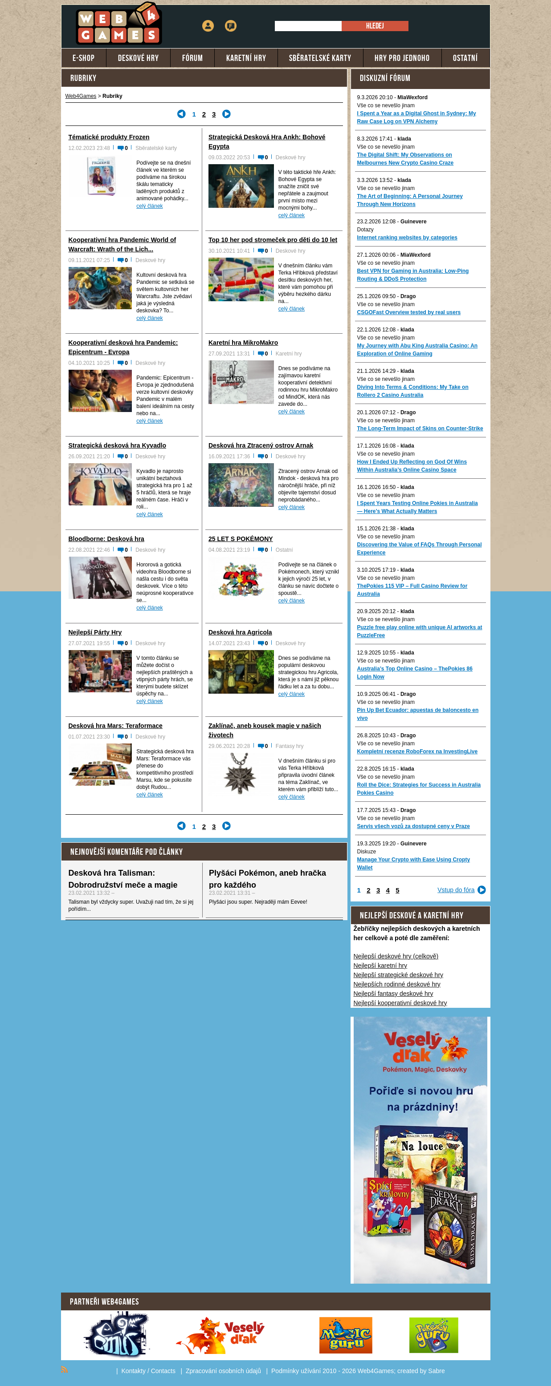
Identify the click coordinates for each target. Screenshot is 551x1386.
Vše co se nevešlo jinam (386, 105)
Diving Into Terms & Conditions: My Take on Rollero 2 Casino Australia (413, 391)
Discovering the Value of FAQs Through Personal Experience (419, 548)
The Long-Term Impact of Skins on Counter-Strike (420, 428)
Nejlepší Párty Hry (95, 632)
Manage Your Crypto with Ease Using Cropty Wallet (413, 864)
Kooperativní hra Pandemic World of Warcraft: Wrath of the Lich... (122, 244)
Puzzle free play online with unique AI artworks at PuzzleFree (419, 631)
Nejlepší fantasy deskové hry (393, 993)
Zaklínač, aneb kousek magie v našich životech (264, 730)
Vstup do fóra (455, 889)
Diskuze (366, 852)
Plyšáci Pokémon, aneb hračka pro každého (267, 879)
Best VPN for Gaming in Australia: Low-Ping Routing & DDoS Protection (413, 275)
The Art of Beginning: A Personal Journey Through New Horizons (410, 200)
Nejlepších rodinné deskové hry (397, 984)
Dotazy (365, 229)
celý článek (149, 206)
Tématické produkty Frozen (109, 137)
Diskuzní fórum (385, 78)
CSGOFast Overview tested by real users (409, 312)
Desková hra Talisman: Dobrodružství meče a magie (123, 879)
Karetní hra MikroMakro (243, 342)
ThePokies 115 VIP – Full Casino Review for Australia (412, 590)
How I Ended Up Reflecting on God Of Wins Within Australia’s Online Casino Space (412, 466)
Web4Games (81, 96)
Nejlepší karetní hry (381, 965)
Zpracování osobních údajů (223, 1370)
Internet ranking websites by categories (407, 237)
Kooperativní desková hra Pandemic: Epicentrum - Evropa (123, 347)
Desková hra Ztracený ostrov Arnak (260, 445)
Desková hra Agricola (240, 632)
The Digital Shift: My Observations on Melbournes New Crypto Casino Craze (405, 159)
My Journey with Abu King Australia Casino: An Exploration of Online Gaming (417, 350)
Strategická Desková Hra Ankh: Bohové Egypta (266, 141)
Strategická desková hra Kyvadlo (117, 445)
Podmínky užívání (296, 1370)
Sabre (436, 1370)
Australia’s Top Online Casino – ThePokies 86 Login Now (415, 673)
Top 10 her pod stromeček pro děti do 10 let (272, 239)
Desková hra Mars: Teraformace (116, 725)
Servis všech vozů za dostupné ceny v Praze (413, 826)
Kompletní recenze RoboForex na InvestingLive (417, 751)
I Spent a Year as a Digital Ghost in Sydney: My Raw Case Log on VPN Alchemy (416, 117)
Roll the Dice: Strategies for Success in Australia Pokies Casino (419, 789)
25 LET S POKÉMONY (240, 538)
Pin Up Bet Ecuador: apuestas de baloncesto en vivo (418, 714)
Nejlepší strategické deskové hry (399, 974)
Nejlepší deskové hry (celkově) (396, 956)
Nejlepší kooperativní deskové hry (400, 1002)
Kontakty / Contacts (149, 1370)
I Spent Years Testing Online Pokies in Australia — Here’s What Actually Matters (417, 507)
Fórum (230, 19)
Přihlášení (208, 19)
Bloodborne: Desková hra (106, 538)
